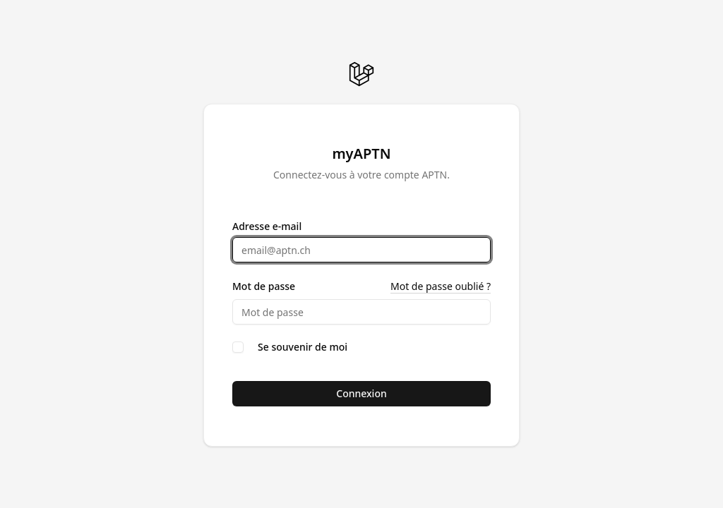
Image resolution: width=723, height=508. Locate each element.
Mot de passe (263, 286)
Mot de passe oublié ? (440, 286)
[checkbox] (238, 347)
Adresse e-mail (266, 226)
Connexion (361, 393)
